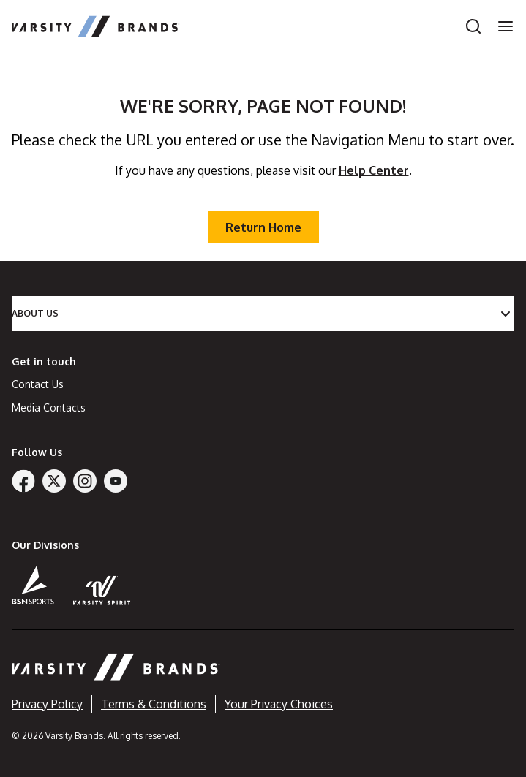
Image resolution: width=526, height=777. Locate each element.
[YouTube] (115, 481)
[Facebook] (23, 481)
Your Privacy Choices (279, 704)
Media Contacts (49, 407)
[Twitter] (54, 481)
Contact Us (38, 384)
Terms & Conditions (153, 704)
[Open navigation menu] (501, 26)
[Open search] (473, 26)
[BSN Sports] (34, 584)
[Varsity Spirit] (102, 590)
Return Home (263, 227)
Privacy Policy (47, 704)
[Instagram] (84, 481)
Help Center (374, 170)
